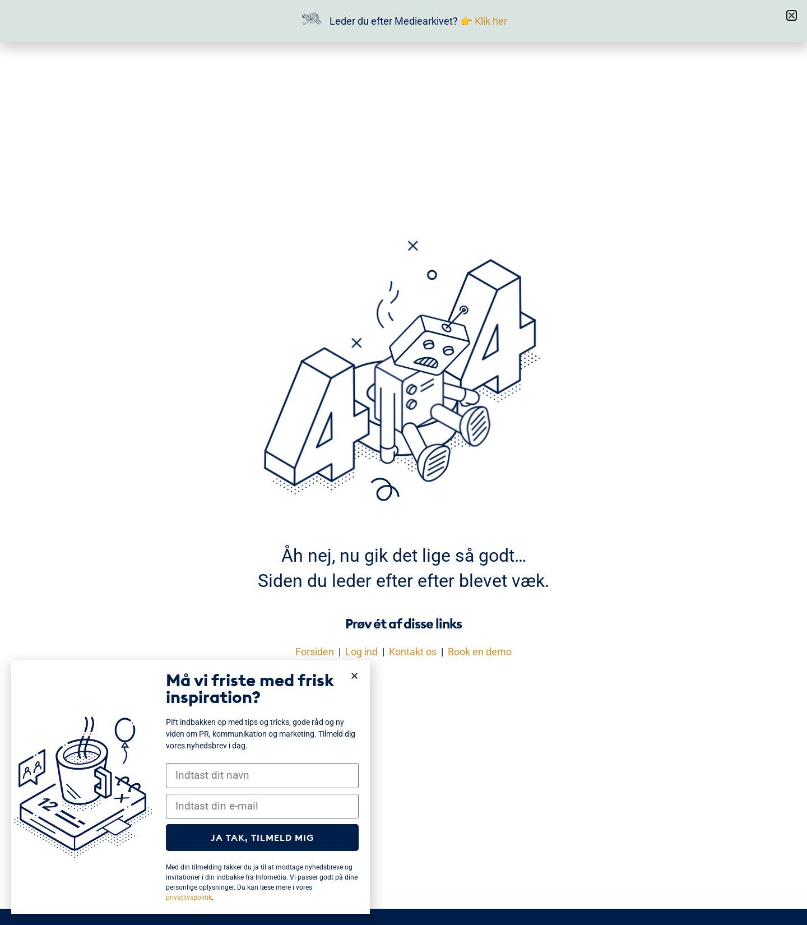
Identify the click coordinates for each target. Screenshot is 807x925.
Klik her (491, 21)
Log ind (361, 652)
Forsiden (314, 652)
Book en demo (480, 652)
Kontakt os (413, 652)
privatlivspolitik (189, 897)
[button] (791, 15)
